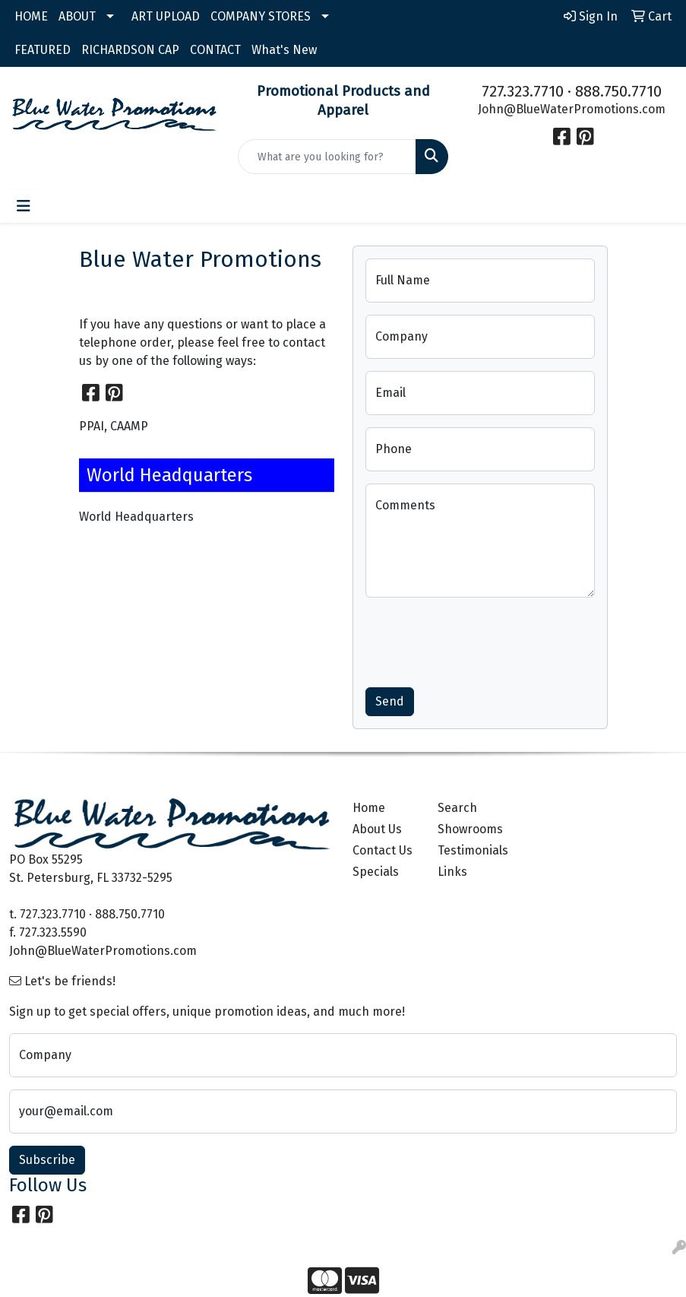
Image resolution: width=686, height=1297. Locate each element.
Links (452, 871)
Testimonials (471, 850)
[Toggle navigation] (24, 206)
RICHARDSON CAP (130, 50)
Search (457, 808)
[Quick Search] (327, 156)
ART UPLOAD (165, 16)
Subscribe (47, 1160)
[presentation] (480, 639)
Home (368, 808)
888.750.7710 (618, 91)
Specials (375, 871)
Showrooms (470, 829)
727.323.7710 (523, 91)
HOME (31, 16)
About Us (377, 829)
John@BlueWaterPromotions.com (571, 109)
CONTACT (215, 50)
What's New (284, 50)
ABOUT (77, 16)
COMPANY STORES (260, 16)
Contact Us (382, 850)
